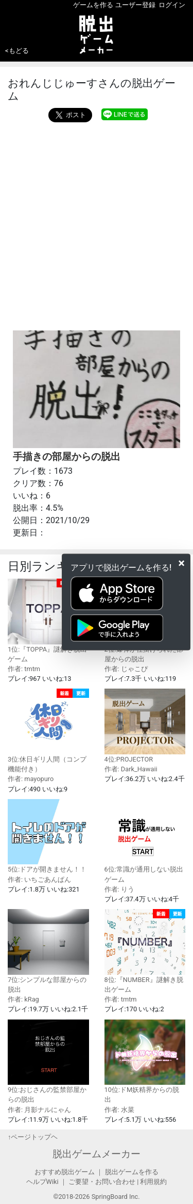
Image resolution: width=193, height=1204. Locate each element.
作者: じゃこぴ (126, 669)
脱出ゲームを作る (132, 1172)
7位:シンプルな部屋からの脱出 (48, 951)
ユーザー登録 (135, 5)
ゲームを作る (93, 5)
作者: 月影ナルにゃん (39, 1110)
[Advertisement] (96, 223)
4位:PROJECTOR (145, 726)
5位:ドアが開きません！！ (48, 836)
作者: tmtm (24, 669)
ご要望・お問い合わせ (101, 1182)
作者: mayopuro (31, 779)
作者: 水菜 (119, 1110)
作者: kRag (23, 999)
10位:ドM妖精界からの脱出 (145, 1062)
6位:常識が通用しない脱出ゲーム (145, 841)
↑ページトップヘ (33, 1137)
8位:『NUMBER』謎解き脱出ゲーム (145, 951)
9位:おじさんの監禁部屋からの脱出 (48, 1062)
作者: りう (119, 889)
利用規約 (153, 1182)
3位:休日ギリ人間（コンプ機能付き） (48, 731)
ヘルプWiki (42, 1182)
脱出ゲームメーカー (96, 1154)
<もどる (17, 50)
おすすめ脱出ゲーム (64, 1172)
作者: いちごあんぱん (39, 879)
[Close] (181, 563)
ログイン (172, 5)
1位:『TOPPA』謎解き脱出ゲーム (48, 621)
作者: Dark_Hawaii (130, 769)
